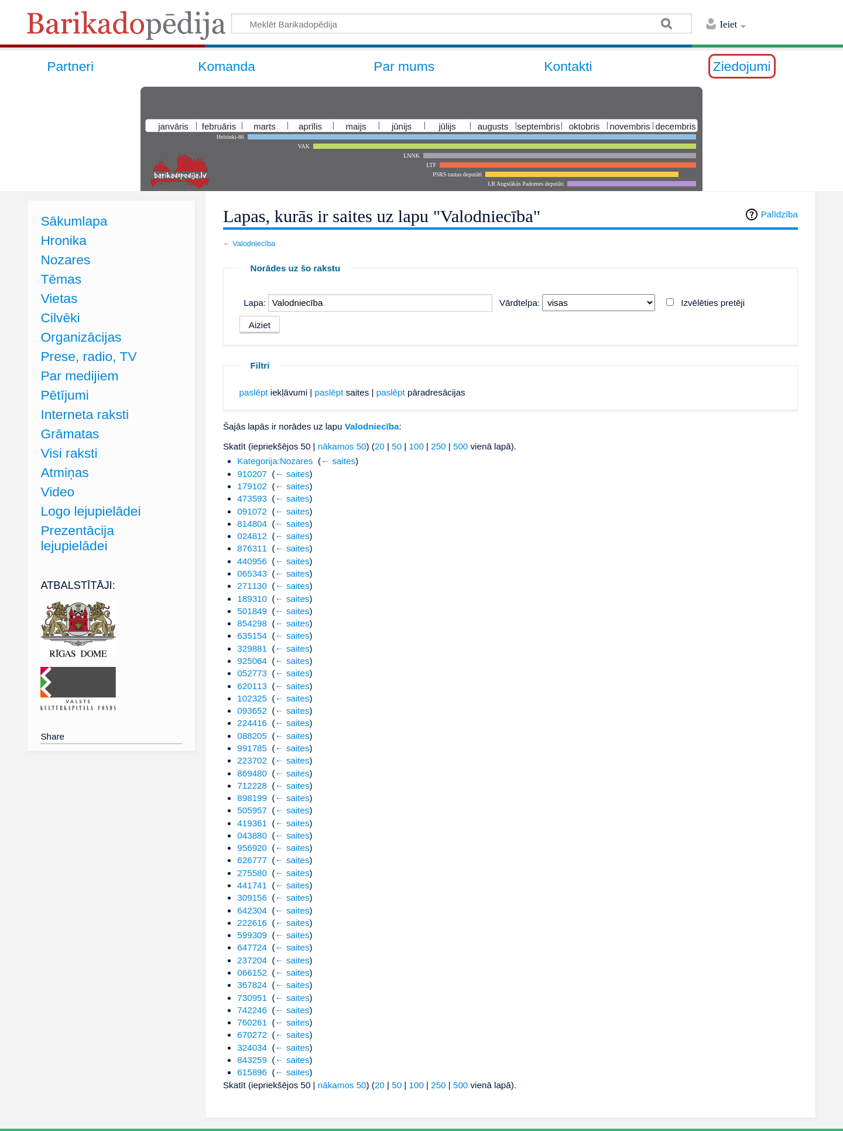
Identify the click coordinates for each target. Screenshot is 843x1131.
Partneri (70, 66)
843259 (252, 1060)
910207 (252, 474)
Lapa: (255, 303)
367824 (252, 985)
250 (438, 446)
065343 (252, 573)
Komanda (226, 66)
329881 (252, 648)
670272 (252, 1035)
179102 (252, 486)
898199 (252, 798)
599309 (252, 935)
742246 (252, 1010)
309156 (252, 897)
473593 (252, 498)
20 (380, 446)
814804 (252, 524)
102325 (252, 698)
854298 (252, 623)
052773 (252, 673)
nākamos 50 (342, 446)
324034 (252, 1047)
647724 (252, 947)
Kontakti (568, 66)
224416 (252, 723)
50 (397, 446)
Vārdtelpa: (519, 303)
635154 (252, 636)
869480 (252, 773)
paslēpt (253, 392)
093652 (252, 711)
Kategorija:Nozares (275, 461)
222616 (252, 923)
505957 (252, 810)
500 (460, 446)
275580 (252, 873)
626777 (252, 860)
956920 (252, 848)
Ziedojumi (742, 66)
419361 (252, 823)
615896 (252, 1072)
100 (416, 446)
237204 (252, 960)
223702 (252, 760)
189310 (252, 599)
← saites (338, 461)
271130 (252, 586)
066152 (252, 972)
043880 (252, 835)
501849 (252, 611)
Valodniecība (253, 243)
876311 (252, 548)
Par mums (403, 66)
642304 (252, 910)
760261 (252, 1022)
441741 (252, 885)
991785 (252, 748)
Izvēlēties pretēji (713, 303)
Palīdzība (779, 214)
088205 (252, 736)
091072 (252, 511)
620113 (252, 686)
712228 (252, 786)
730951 (252, 998)
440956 (252, 561)
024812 (252, 536)
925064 (252, 661)
